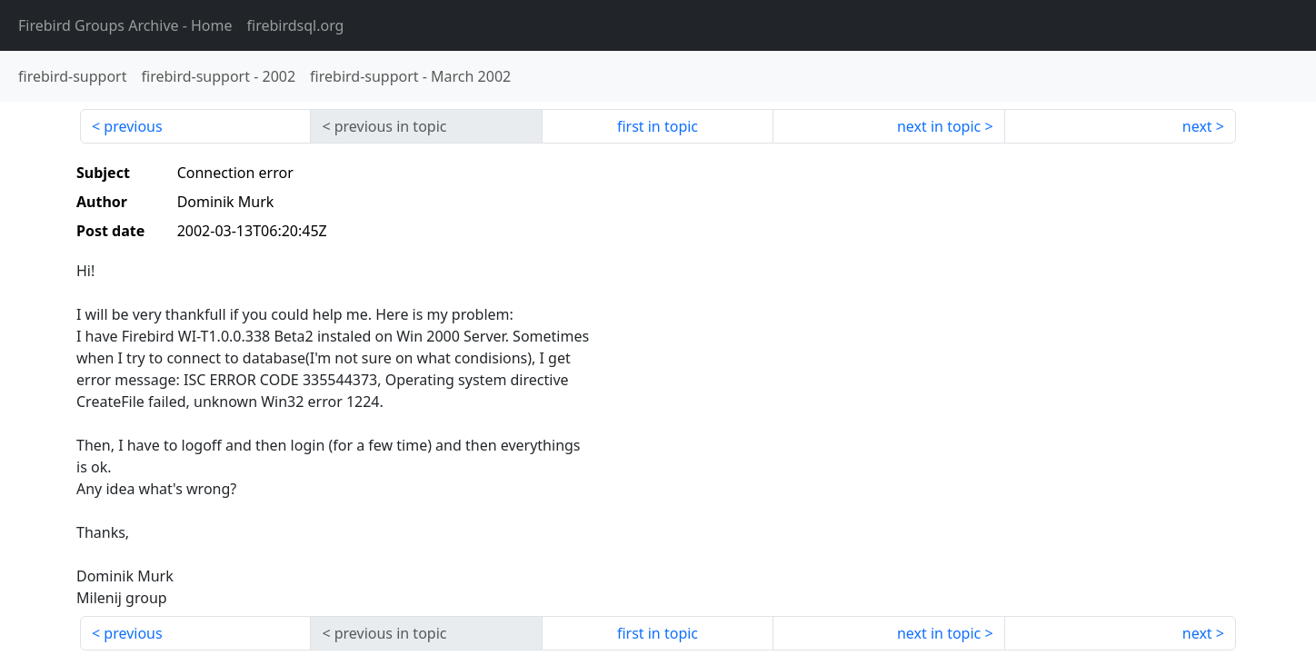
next (1197, 126)
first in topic (657, 126)
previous (133, 126)
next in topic (939, 126)
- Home (125, 25)
